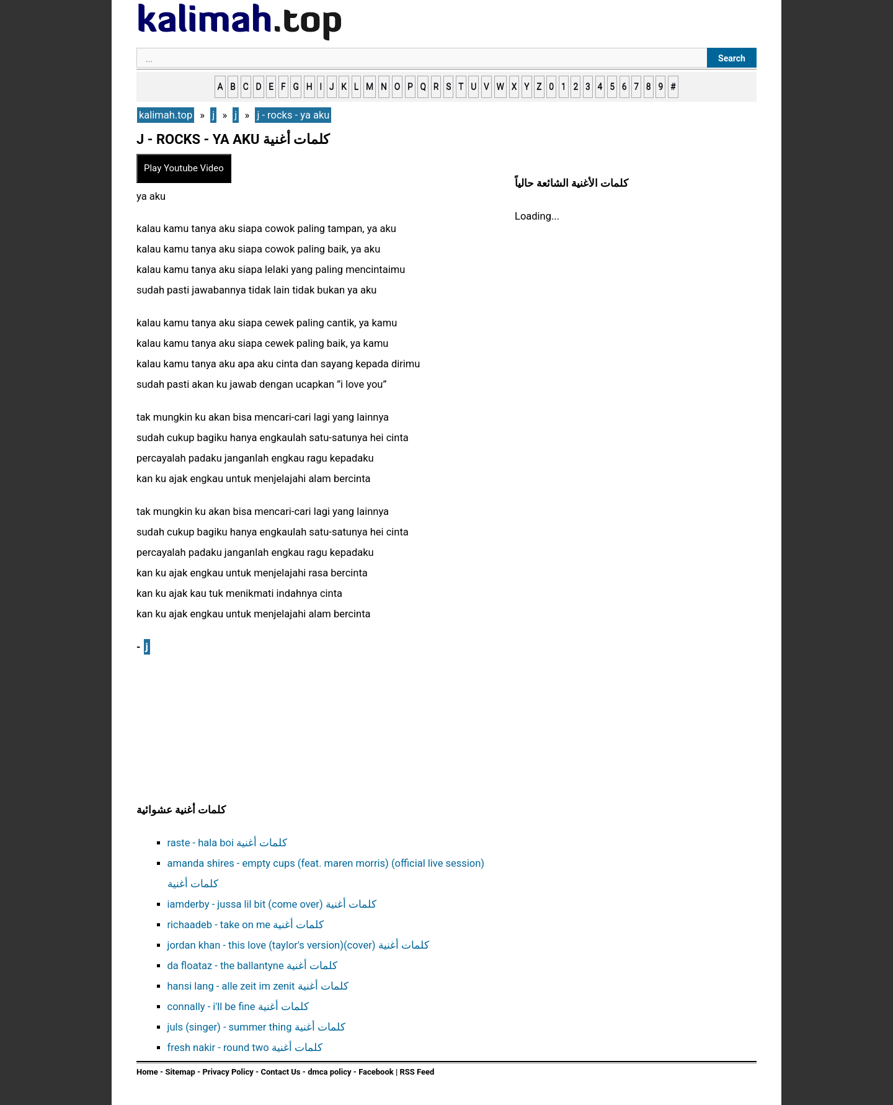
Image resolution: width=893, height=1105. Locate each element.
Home (147, 1071)
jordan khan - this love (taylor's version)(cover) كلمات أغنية (298, 945)
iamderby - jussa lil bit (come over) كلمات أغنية (271, 904)
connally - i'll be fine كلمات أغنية (238, 1007)
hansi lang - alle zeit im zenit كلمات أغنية (258, 986)
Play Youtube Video (184, 168)
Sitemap (180, 1071)
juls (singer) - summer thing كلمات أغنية (256, 1027)
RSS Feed (416, 1071)
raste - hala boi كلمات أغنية (227, 843)
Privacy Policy (227, 1071)
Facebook (376, 1071)
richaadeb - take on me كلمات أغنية (245, 925)
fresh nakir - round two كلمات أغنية (244, 1048)
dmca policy (329, 1071)
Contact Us (280, 1071)
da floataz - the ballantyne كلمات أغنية (252, 966)
